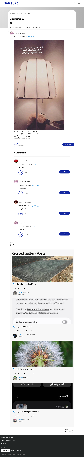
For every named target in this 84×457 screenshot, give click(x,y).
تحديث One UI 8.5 (23, 327)
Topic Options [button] (71, 17)
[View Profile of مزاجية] (21, 161)
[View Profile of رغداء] (16, 33)
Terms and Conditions (8, 440)
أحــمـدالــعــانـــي (22, 335)
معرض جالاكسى (32, 36)
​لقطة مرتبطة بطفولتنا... (25, 369)
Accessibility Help (7, 437)
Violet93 (20, 377)
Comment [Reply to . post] (68, 144)
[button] (71, 33)
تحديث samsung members (26, 412)
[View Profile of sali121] (20, 202)
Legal (3, 447)
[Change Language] (5, 450)
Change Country (16, 451)
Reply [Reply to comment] (64, 172)
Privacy (3, 444)
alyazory (20, 292)
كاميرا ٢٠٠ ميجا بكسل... (25, 284)
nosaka (20, 420)
